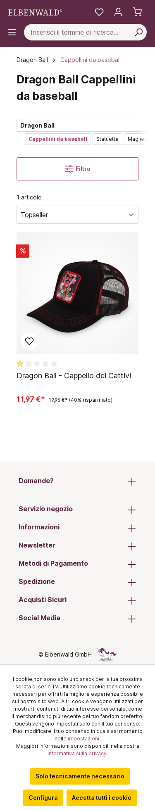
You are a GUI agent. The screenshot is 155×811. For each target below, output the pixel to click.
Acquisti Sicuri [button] (77, 600)
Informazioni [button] (77, 528)
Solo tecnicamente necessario (80, 776)
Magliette (139, 139)
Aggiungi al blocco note (29, 341)
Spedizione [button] (77, 582)
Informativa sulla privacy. (78, 753)
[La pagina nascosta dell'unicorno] (107, 654)
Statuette (107, 139)
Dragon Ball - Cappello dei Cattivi (74, 375)
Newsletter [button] (77, 546)
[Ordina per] (77, 215)
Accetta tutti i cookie (101, 797)
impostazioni (83, 738)
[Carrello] (137, 12)
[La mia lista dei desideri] (99, 12)
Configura (43, 797)
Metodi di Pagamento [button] (77, 564)
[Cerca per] (138, 32)
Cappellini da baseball (58, 139)
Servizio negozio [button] (77, 509)
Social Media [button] (77, 618)
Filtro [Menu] (78, 169)
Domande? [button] (77, 481)
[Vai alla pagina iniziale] (35, 12)
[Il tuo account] (118, 12)
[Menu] (11, 32)
